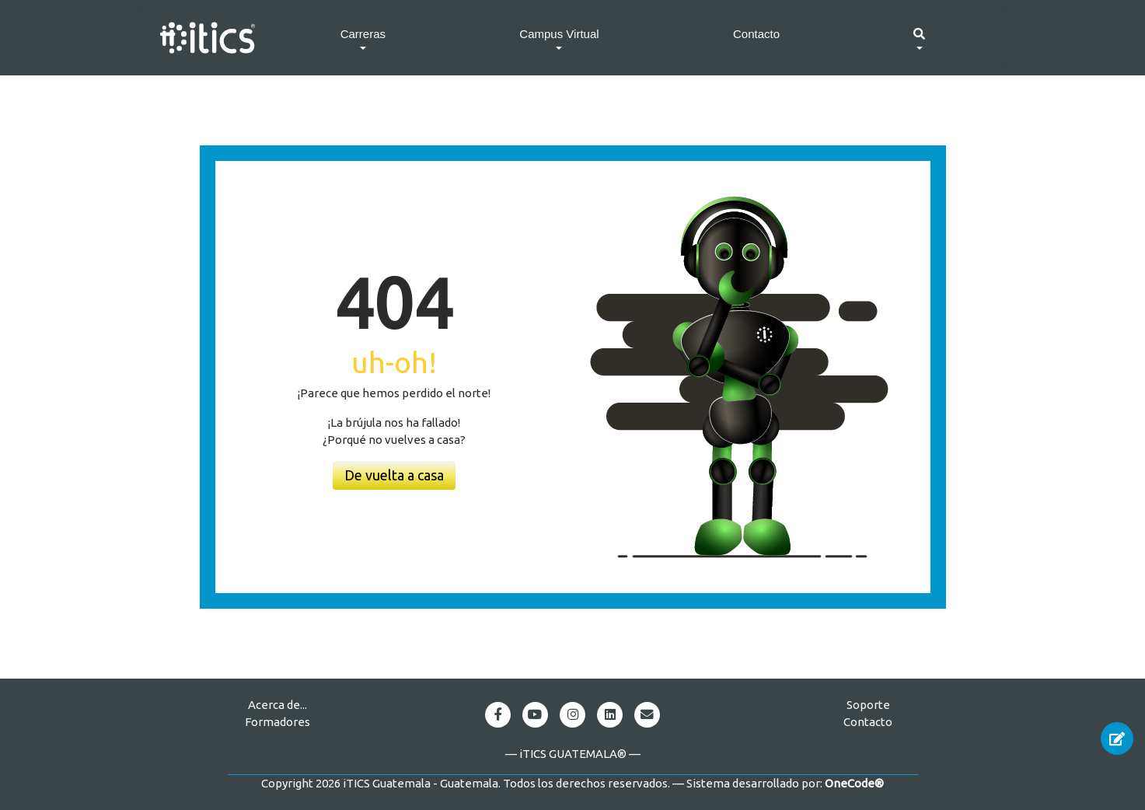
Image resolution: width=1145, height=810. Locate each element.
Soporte (868, 704)
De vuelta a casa (394, 475)
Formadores (277, 721)
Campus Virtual (559, 33)
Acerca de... (277, 704)
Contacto (756, 33)
